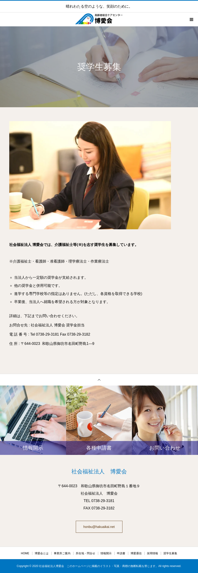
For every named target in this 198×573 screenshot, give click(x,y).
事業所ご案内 (62, 553)
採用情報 (152, 553)
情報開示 (106, 553)
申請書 (121, 553)
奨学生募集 (170, 553)
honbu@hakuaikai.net (99, 527)
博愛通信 (136, 553)
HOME (25, 553)
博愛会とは (42, 553)
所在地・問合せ (85, 553)
